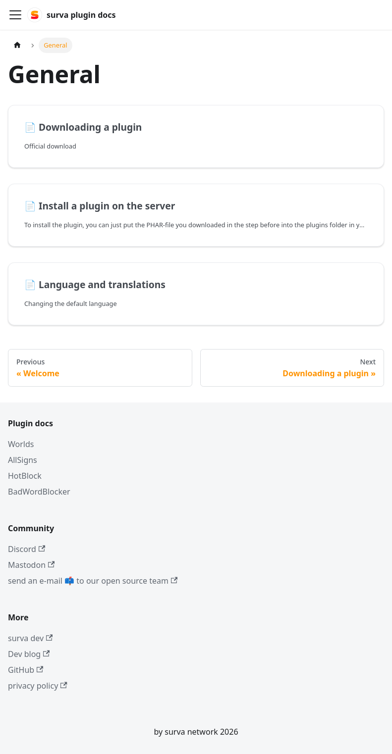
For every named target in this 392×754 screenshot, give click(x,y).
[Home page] (17, 45)
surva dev (30, 638)
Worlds (21, 444)
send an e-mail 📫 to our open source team (92, 580)
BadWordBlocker (39, 491)
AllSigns (22, 459)
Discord (26, 549)
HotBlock (25, 475)
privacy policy (37, 685)
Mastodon (31, 564)
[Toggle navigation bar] (15, 14)
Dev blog (29, 654)
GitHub (25, 669)
